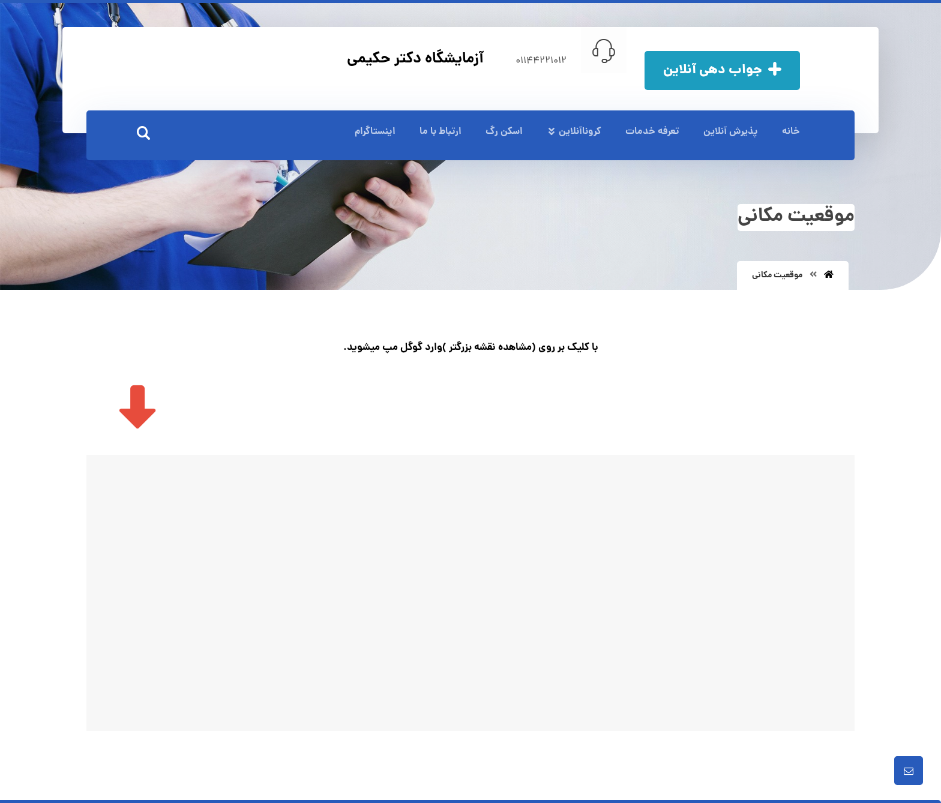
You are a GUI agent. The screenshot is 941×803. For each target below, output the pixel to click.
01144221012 (541, 61)
